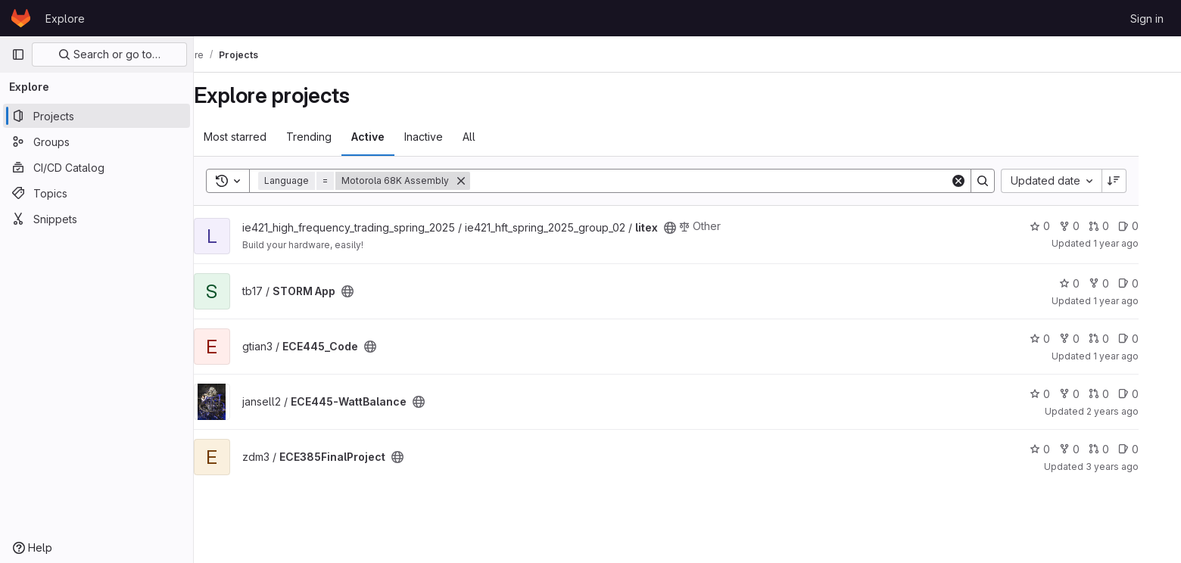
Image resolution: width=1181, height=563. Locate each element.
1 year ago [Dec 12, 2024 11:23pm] (1137, 300)
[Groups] (96, 141)
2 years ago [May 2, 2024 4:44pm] (1134, 411)
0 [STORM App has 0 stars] (1090, 283)
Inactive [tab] (444, 136)
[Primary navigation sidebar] (18, 54)
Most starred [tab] (256, 136)
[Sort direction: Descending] (1135, 181)
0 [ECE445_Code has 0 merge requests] (1120, 338)
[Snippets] (96, 219)
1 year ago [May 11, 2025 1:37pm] (1137, 243)
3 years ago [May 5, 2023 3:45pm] (1133, 466)
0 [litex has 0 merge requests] (1120, 225)
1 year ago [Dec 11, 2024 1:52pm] (1137, 356)
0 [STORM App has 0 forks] (1120, 283)
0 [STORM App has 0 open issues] (1149, 283)
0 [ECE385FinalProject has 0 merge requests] (1120, 449)
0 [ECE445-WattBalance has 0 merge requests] (1120, 393)
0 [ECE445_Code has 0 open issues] (1149, 338)
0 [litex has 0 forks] (1090, 225)
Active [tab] (389, 136)
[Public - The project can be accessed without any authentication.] (691, 228)
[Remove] (482, 181)
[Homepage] (20, 18)
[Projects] (96, 116)
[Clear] (980, 181)
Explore (65, 18)
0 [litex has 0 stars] (1061, 225)
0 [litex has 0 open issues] (1149, 225)
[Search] (731, 181)
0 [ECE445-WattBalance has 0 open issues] (1149, 393)
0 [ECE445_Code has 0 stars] (1061, 338)
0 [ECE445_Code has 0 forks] (1090, 338)
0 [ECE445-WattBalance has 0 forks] (1090, 393)
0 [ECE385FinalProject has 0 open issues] (1149, 449)
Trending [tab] (330, 136)
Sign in (1147, 18)
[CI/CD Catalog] (96, 167)
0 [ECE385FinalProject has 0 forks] (1090, 449)
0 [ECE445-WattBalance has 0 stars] (1061, 393)
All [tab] (490, 136)
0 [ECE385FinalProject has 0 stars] (1061, 449)
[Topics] (96, 193)
